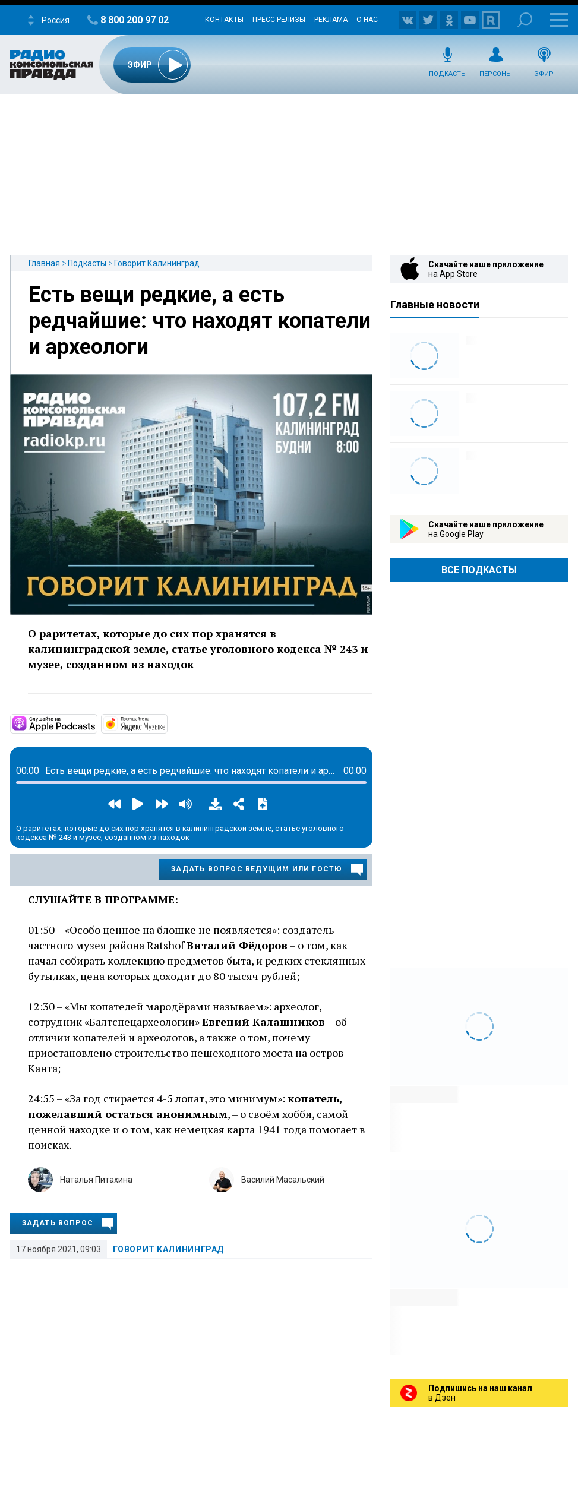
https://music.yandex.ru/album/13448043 (166, 722)
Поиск (524, 19)
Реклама (331, 19)
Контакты (224, 19)
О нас (367, 19)
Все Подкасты (479, 570)
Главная (44, 263)
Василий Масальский (282, 1179)
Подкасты (448, 74)
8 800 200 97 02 (134, 20)
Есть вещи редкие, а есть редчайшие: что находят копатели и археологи (200, 320)
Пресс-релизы (278, 19)
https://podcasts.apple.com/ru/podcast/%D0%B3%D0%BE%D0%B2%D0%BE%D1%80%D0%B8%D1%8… (96, 722)
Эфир (544, 74)
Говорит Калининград (157, 263)
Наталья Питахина (96, 1179)
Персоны (495, 74)
